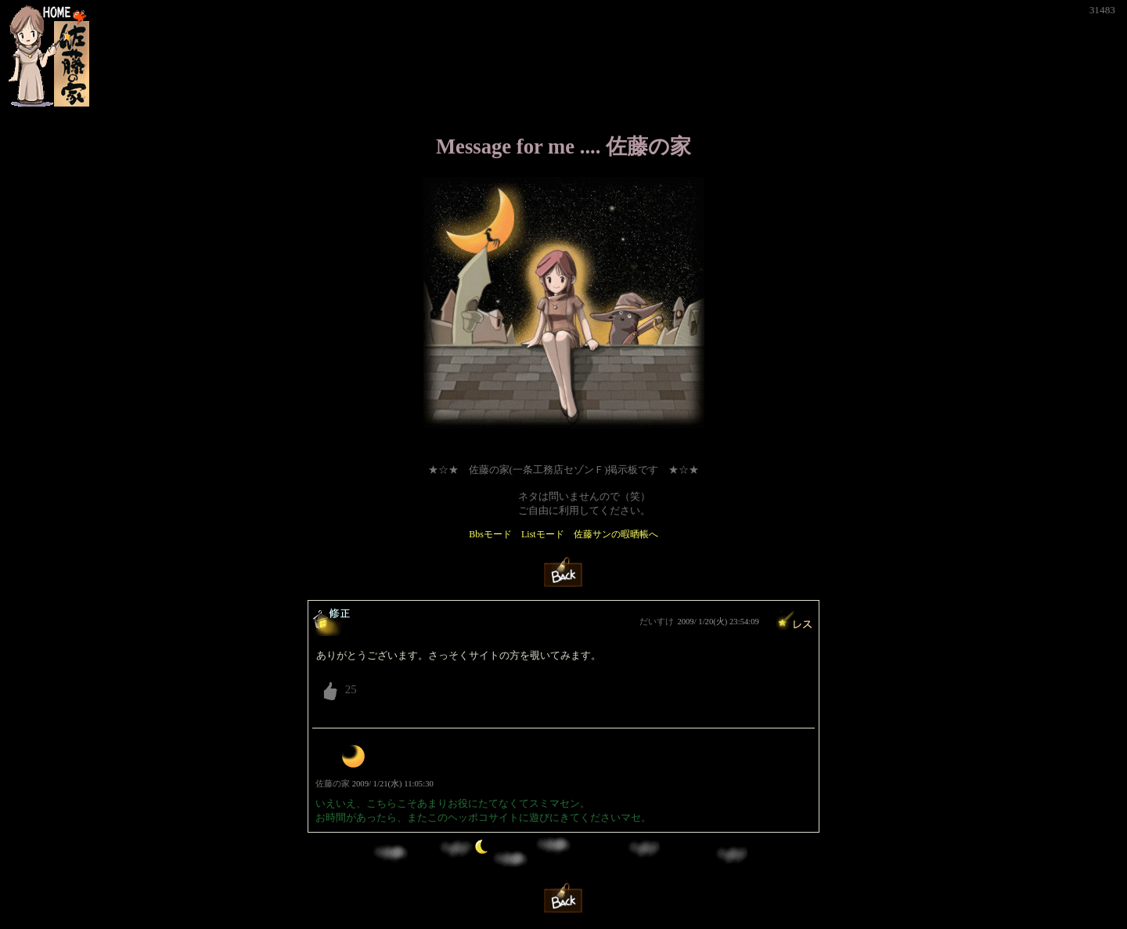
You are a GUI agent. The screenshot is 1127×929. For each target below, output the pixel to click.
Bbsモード (490, 534)
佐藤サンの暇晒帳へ (616, 534)
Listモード (542, 534)
